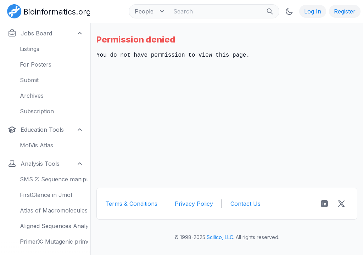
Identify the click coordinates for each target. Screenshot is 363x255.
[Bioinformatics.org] (47, 10)
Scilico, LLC (220, 237)
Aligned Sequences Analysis (54, 226)
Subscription (37, 111)
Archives (32, 95)
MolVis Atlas (36, 145)
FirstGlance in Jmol (46, 194)
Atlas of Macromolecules (54, 210)
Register (345, 11)
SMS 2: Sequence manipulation (54, 179)
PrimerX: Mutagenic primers (54, 241)
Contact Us (245, 203)
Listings (29, 48)
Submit (29, 80)
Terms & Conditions (131, 203)
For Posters (35, 64)
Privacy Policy (194, 203)
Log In (312, 11)
